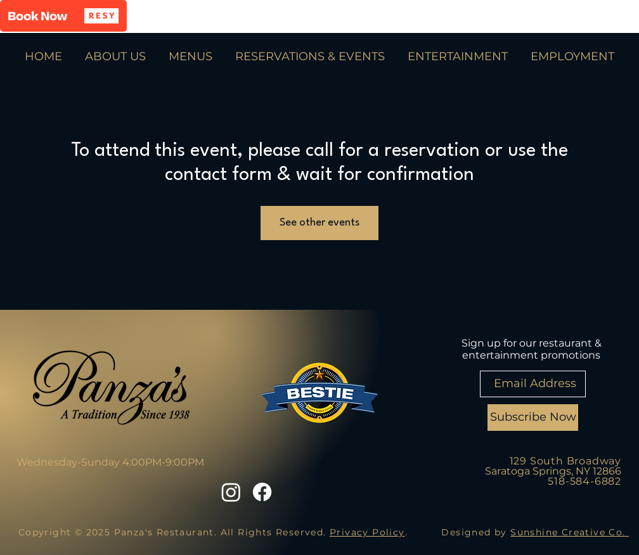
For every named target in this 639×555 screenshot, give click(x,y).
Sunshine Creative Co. (569, 532)
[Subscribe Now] (532, 417)
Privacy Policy (367, 532)
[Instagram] (231, 492)
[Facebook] (262, 492)
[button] (63, 16)
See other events (319, 222)
